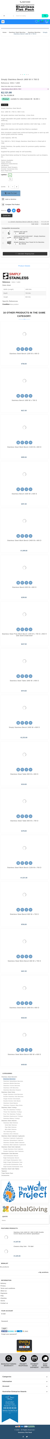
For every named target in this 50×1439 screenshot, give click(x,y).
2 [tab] (22, 75)
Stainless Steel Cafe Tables (10, 1169)
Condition (6, 304)
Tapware (4, 1171)
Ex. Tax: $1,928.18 (7, 95)
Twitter (14, 210)
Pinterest (18, 210)
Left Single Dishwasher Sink (12, 1160)
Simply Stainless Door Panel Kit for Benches (29, 242)
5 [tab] (28, 75)
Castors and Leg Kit (20, 231)
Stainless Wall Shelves (10, 1123)
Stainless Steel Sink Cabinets (11, 1147)
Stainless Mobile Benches (11, 1083)
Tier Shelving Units (9, 1131)
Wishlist (4, 1263)
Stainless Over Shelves (10, 1133)
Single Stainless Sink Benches (13, 1094)
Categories (7, 1073)
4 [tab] (26, 75)
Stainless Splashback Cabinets (13, 1140)
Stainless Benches (9, 1079)
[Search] (28, 15)
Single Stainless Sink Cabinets (13, 1149)
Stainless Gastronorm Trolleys (13, 1116)
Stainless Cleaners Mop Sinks (13, 1105)
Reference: (6, 282)
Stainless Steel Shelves (9, 1120)
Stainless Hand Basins (10, 1103)
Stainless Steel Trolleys (9, 1107)
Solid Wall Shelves (11, 1125)
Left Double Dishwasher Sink (12, 1164)
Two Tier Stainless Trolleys (12, 1109)
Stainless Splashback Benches (13, 1081)
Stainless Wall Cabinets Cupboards (14, 1144)
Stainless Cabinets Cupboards (13, 1138)
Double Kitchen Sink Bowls (12, 1101)
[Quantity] (8, 186)
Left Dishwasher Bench (10, 1155)
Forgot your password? (9, 1334)
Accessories (5, 1175)
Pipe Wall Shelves (10, 1127)
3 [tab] (24, 75)
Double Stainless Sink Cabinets (13, 1151)
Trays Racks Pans (7, 1173)
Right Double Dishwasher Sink (13, 1166)
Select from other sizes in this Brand (11, 86)
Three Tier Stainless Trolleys (12, 1112)
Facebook (9, 210)
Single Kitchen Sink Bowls (11, 1098)
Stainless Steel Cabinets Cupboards (13, 1136)
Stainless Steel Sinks (8, 1092)
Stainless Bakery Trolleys (11, 1118)
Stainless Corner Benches (11, 1085)
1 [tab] (20, 75)
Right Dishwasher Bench (11, 1158)
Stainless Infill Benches (11, 1087)
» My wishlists (43, 1272)
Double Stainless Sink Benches (13, 1096)
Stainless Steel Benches (9, 1077)
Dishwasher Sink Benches (10, 1153)
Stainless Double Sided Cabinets (13, 1142)
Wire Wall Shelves (11, 1129)
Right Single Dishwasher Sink (12, 1162)
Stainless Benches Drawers (12, 1090)
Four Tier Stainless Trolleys (12, 1114)
